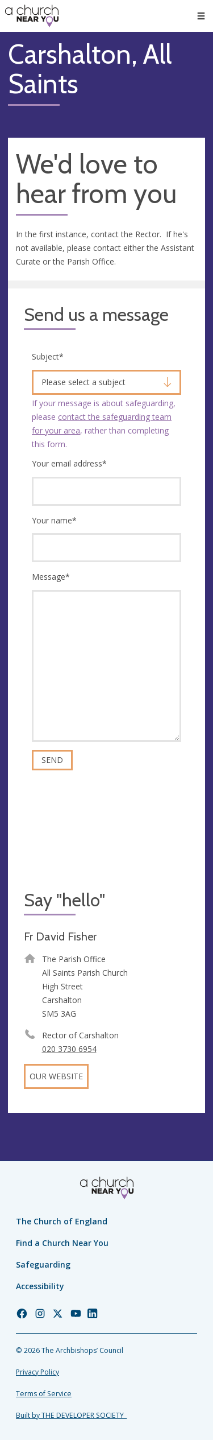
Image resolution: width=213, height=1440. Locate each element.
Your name (54, 520)
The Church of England (61, 1221)
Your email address (69, 463)
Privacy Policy (37, 1372)
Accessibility (40, 1286)
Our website (56, 1076)
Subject (48, 356)
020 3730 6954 (69, 1048)
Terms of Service (44, 1393)
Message (51, 576)
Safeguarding (43, 1264)
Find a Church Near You (62, 1242)
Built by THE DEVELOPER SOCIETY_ (71, 1415)
